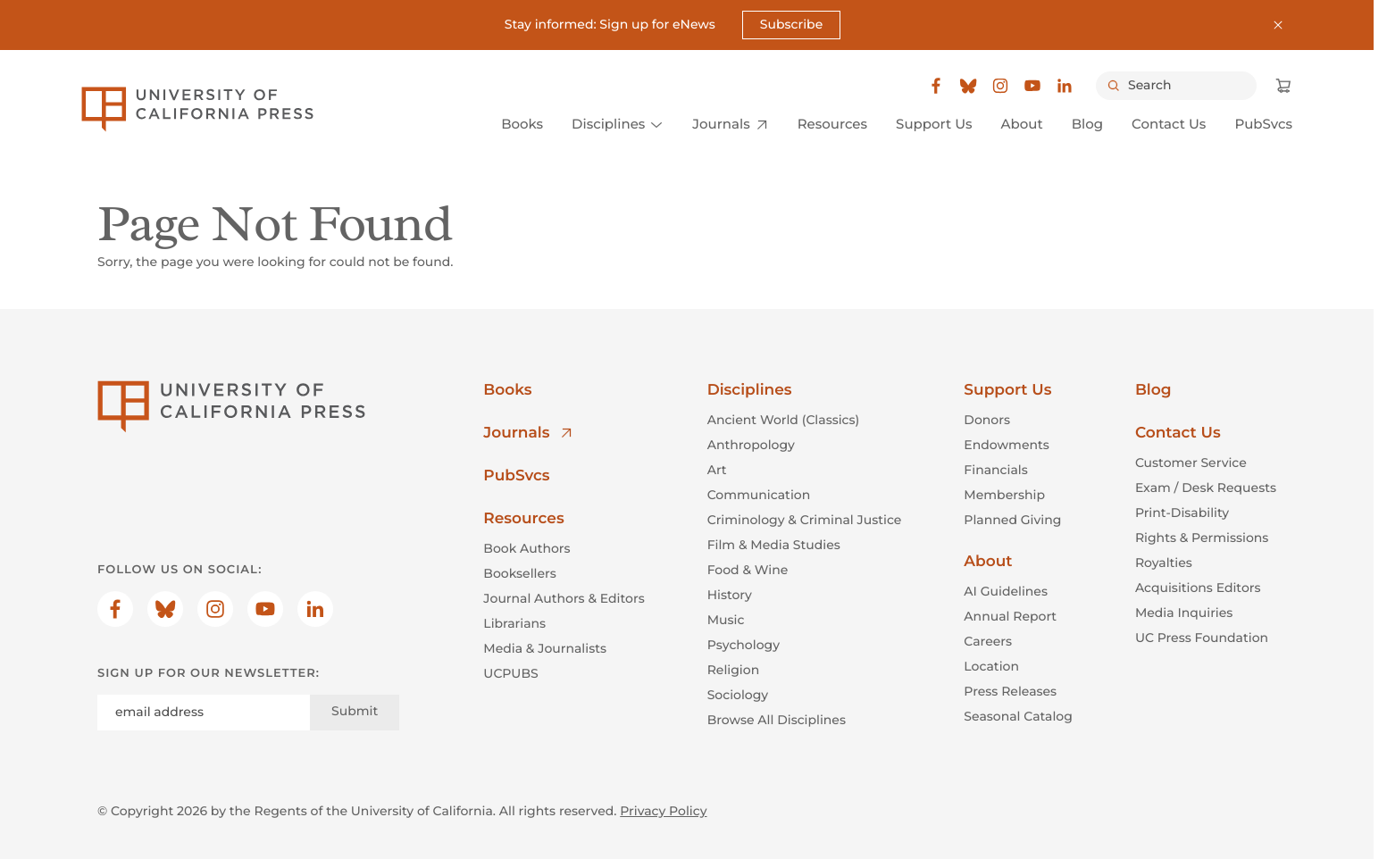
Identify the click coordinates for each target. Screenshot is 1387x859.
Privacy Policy (663, 811)
